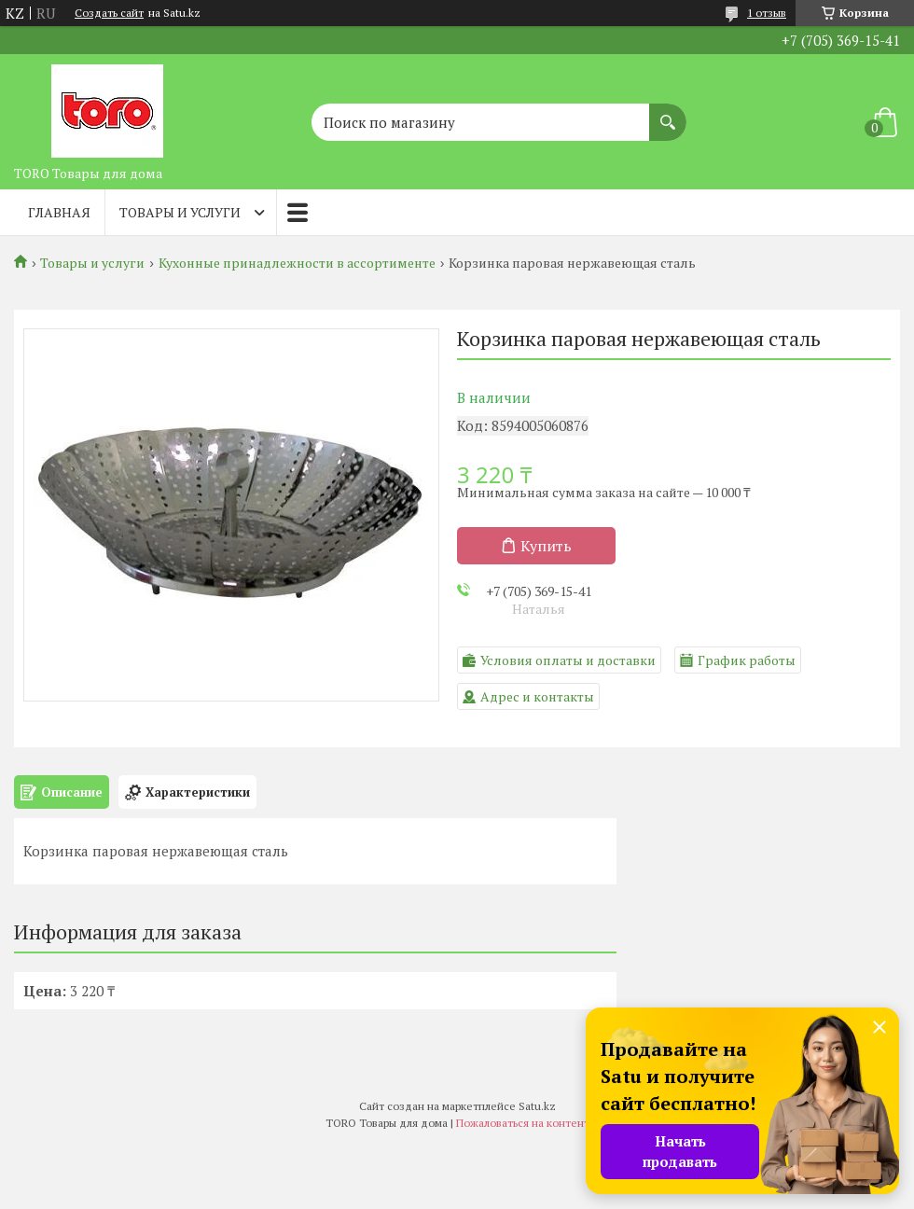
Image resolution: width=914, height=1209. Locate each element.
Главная (59, 212)
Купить (546, 545)
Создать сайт (109, 13)
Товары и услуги (180, 212)
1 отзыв (766, 13)
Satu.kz (537, 1106)
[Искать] (667, 113)
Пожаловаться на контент (522, 1123)
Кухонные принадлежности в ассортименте (297, 263)
